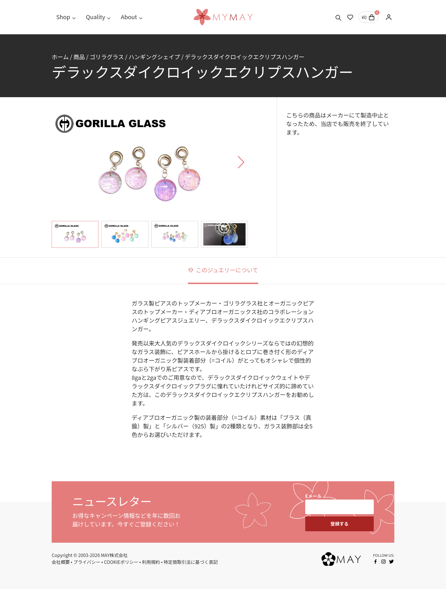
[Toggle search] (338, 17)
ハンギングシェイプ (154, 57)
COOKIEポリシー (121, 562)
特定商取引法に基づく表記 (191, 562)
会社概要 (61, 562)
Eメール (313, 496)
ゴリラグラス (107, 57)
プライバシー (87, 562)
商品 (79, 57)
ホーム (60, 57)
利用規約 (151, 562)
